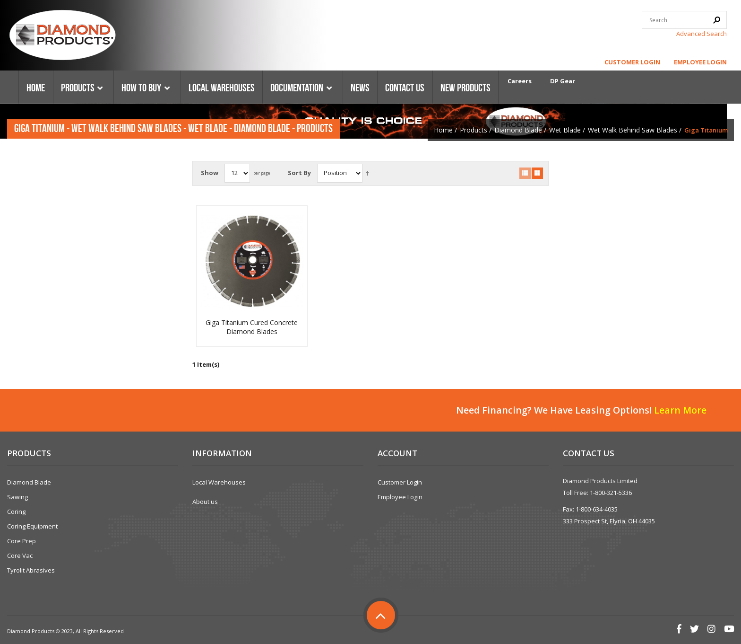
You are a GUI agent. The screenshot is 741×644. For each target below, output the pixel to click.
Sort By (299, 172)
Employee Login (700, 62)
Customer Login (632, 62)
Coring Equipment (32, 526)
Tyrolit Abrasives (31, 570)
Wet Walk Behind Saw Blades (632, 129)
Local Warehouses (219, 482)
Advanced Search (701, 33)
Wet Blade (565, 129)
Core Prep (21, 541)
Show (209, 172)
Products (473, 129)
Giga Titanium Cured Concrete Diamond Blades (252, 327)
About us (205, 501)
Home (443, 129)
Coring (16, 511)
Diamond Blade (518, 129)
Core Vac (20, 555)
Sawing (17, 497)
